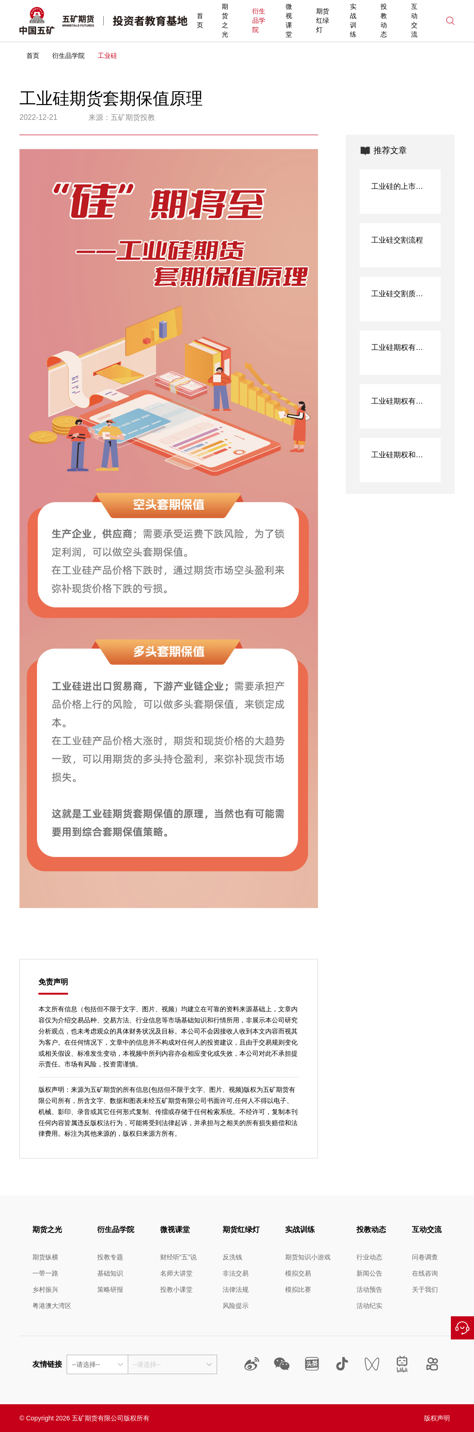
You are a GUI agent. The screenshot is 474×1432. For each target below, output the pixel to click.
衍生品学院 (258, 20)
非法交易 (236, 1273)
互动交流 (414, 20)
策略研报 (110, 1289)
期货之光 (225, 20)
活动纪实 (369, 1305)
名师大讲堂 (176, 1273)
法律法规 (236, 1289)
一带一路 (45, 1273)
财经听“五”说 (178, 1257)
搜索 (450, 21)
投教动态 (383, 20)
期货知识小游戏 (308, 1257)
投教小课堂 (176, 1289)
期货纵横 (45, 1257)
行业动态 (369, 1257)
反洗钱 (232, 1257)
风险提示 (236, 1305)
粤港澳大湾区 (51, 1305)
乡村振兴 (45, 1289)
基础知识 (110, 1273)
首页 (200, 20)
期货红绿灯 (322, 20)
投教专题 (110, 1257)
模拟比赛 (298, 1289)
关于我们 (425, 1289)
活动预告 (369, 1289)
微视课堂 (289, 20)
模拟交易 (298, 1273)
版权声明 (437, 1418)
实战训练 (353, 20)
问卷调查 (425, 1257)
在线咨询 (462, 1327)
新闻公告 (369, 1273)
